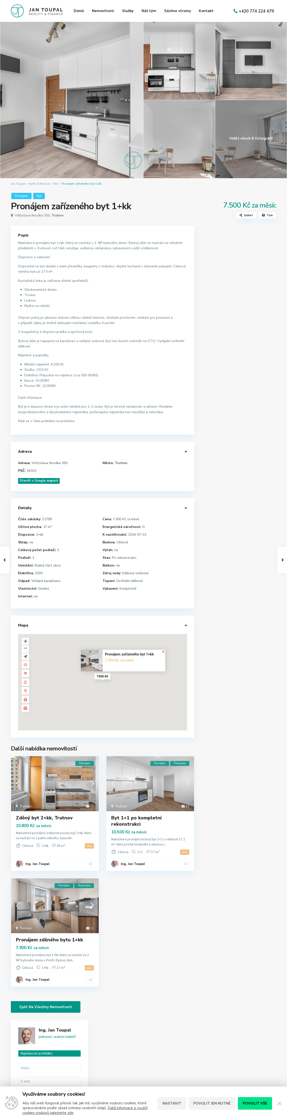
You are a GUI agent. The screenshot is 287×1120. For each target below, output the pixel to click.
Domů (79, 10)
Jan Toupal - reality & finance (30, 184)
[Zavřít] (279, 1103)
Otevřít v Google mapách (39, 481)
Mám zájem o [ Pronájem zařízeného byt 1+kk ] (239, 329)
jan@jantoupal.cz (120, 1073)
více (89, 846)
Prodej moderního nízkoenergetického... (254, 440)
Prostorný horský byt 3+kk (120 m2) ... (251, 420)
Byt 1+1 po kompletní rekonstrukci (136, 821)
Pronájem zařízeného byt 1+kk (129, 654)
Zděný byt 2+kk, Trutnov (44, 818)
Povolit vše (255, 1103)
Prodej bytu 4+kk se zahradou (250, 460)
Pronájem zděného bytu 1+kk (49, 940)
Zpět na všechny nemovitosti (45, 1007)
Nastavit (172, 1103)
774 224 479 (117, 1066)
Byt (55, 184)
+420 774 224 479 (256, 11)
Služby (128, 10)
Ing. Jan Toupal (38, 864)
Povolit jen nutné (212, 1103)
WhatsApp (254, 373)
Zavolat (223, 373)
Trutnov (58, 215)
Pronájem (21, 196)
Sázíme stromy (177, 10)
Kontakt (206, 10)
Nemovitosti (103, 10)
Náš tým (149, 10)
